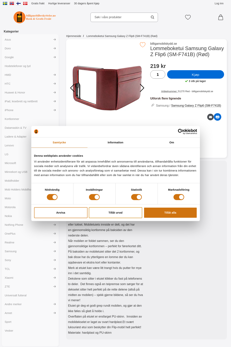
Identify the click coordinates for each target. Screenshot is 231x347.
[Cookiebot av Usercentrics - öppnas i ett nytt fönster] (180, 131)
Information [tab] (115, 142)
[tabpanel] (106, 251)
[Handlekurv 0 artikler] (221, 17)
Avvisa (60, 212)
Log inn (219, 3)
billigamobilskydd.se (163, 43)
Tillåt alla (170, 212)
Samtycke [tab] (59, 142)
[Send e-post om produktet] (210, 117)
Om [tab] (171, 142)
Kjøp (195, 74)
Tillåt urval (115, 212)
